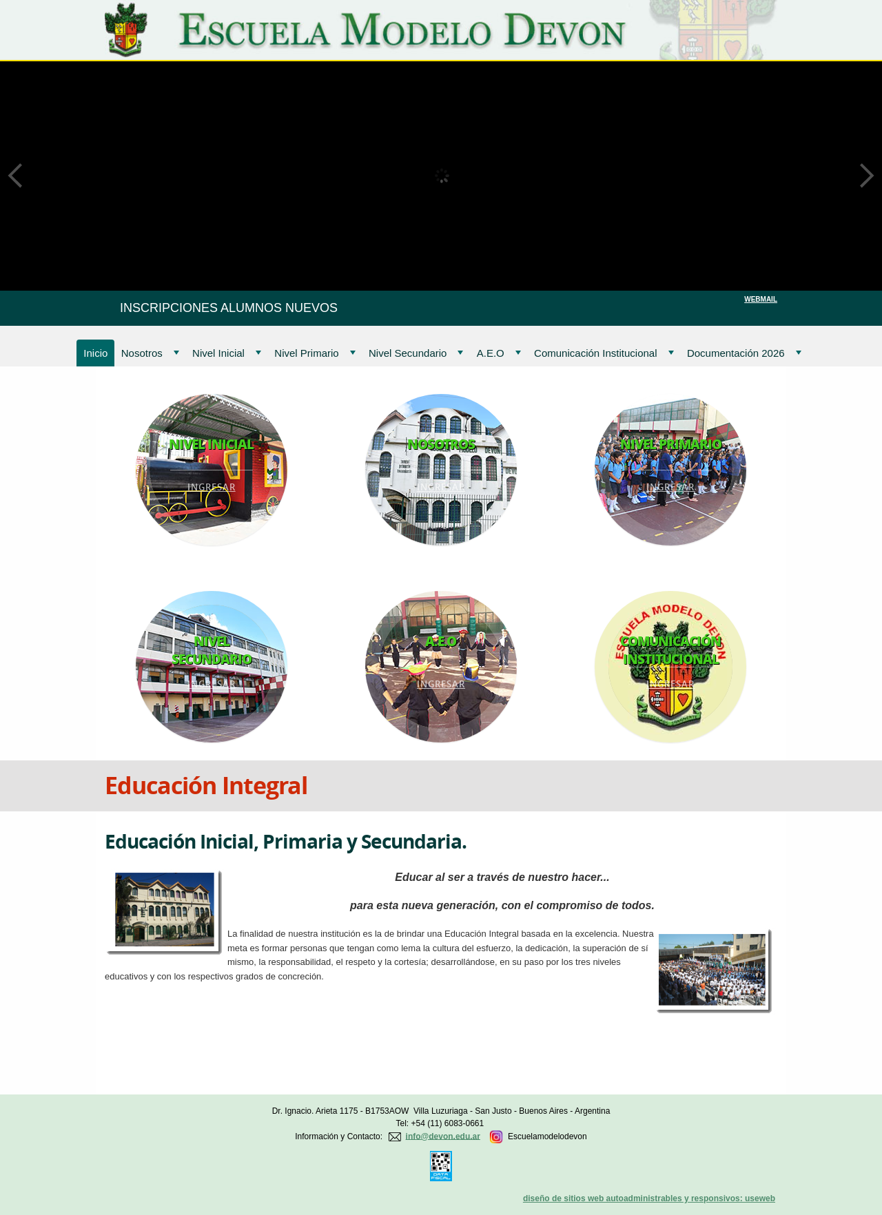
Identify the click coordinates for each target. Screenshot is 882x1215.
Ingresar (211, 487)
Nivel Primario (314, 353)
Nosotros (150, 353)
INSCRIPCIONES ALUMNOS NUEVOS (229, 308)
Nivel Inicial (226, 353)
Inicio (95, 353)
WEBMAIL (760, 299)
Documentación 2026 (744, 353)
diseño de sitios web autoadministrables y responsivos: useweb (649, 1198)
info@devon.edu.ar (443, 1136)
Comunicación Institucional (603, 353)
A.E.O (499, 353)
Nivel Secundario (416, 353)
